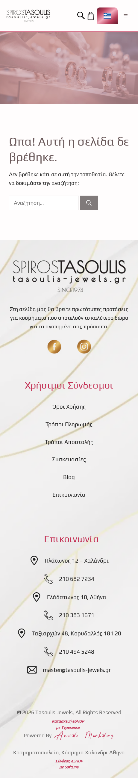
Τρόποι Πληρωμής (69, 424)
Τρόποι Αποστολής (69, 442)
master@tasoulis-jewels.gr (77, 670)
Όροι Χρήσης (69, 406)
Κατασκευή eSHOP (68, 721)
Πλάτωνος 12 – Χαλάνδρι (77, 560)
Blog (69, 477)
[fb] (54, 346)
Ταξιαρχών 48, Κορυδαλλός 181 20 (76, 633)
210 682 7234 (76, 578)
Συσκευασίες (69, 459)
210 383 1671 (76, 615)
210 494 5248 (76, 651)
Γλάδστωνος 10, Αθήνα (76, 597)
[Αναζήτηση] (89, 203)
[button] (81, 15)
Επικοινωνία (69, 494)
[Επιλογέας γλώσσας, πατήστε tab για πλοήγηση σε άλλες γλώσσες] (107, 15)
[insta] (84, 346)
